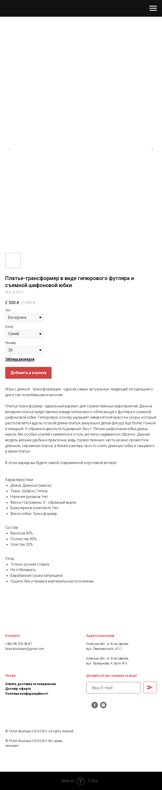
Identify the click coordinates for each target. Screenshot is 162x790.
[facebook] (94, 707)
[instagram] (103, 707)
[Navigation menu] (153, 8)
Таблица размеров (19, 359)
